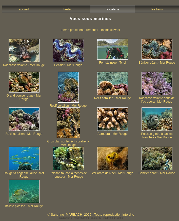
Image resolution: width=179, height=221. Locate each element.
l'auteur (68, 9)
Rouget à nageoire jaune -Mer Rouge (24, 173)
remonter (92, 30)
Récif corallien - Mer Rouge (68, 104)
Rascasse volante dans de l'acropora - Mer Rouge (157, 98)
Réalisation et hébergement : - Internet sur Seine (90, 217)
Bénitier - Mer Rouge (68, 64)
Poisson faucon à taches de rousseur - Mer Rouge (68, 173)
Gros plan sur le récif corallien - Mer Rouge (68, 142)
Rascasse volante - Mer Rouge (24, 64)
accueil (24, 9)
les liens (157, 9)
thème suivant (110, 30)
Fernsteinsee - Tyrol (112, 61)
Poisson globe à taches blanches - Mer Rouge (156, 134)
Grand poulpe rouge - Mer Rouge (23, 96)
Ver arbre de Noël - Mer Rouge (112, 172)
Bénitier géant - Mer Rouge (156, 61)
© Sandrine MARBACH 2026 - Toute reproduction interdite (90, 214)
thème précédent (72, 30)
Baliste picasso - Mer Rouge (24, 204)
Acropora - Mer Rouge (112, 132)
